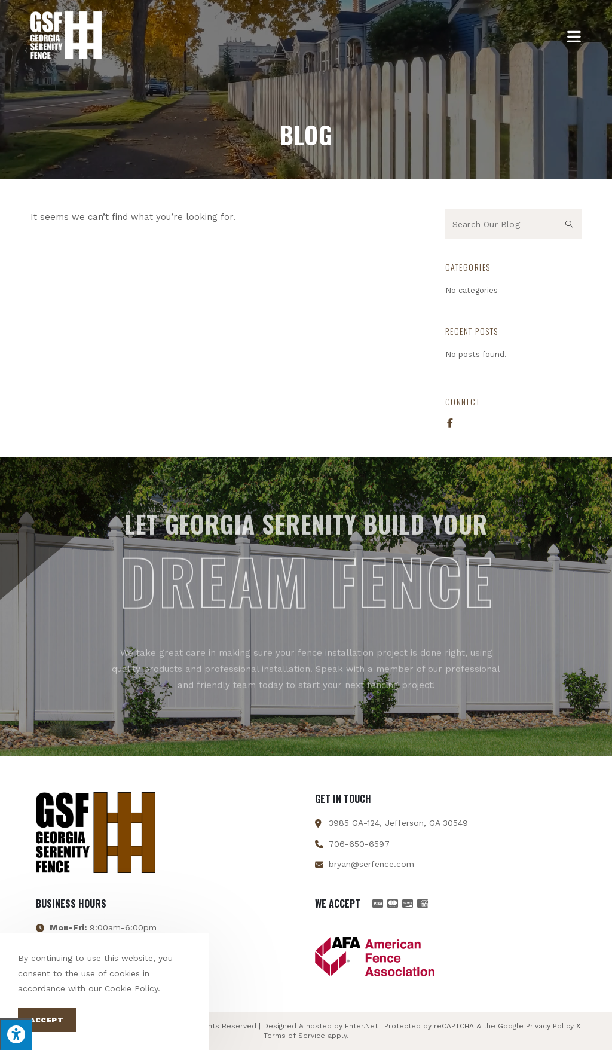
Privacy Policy (550, 1026)
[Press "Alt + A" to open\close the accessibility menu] (16, 1034)
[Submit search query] (570, 224)
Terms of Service (294, 1035)
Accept (47, 1020)
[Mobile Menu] (574, 35)
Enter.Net (361, 1026)
